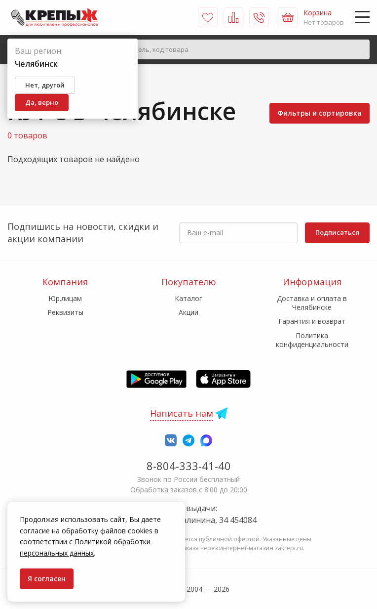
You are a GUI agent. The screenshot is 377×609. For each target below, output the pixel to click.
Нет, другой (45, 85)
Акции (188, 312)
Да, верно (41, 102)
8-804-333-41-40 (189, 465)
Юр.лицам (65, 298)
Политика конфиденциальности (312, 340)
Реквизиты (65, 312)
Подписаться (337, 232)
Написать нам (181, 413)
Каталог (188, 298)
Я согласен (47, 578)
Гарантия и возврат (311, 321)
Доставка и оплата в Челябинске (312, 303)
